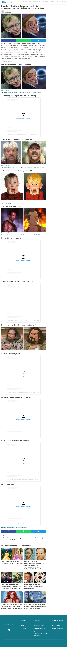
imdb (2, 200)
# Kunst (3, 527)
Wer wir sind (24, 623)
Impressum (55, 623)
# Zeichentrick (11, 527)
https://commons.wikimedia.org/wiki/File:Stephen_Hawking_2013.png (22, 92)
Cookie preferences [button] (57, 628)
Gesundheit (45, 2)
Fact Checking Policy (39, 623)
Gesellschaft (54, 2)
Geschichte (63, 2)
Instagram (41, 52)
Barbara (8, 10)
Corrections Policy (39, 625)
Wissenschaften (27, 2)
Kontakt (23, 625)
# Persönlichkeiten (21, 527)
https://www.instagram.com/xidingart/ (14, 203)
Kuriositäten (36, 2)
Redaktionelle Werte (39, 628)
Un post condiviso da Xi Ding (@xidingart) (16, 134)
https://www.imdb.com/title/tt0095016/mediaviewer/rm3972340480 (22, 235)
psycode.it (24, 628)
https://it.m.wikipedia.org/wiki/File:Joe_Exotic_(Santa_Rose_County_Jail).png (24, 167)
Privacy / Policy (56, 625)
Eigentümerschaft (39, 631)
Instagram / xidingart (7, 61)
